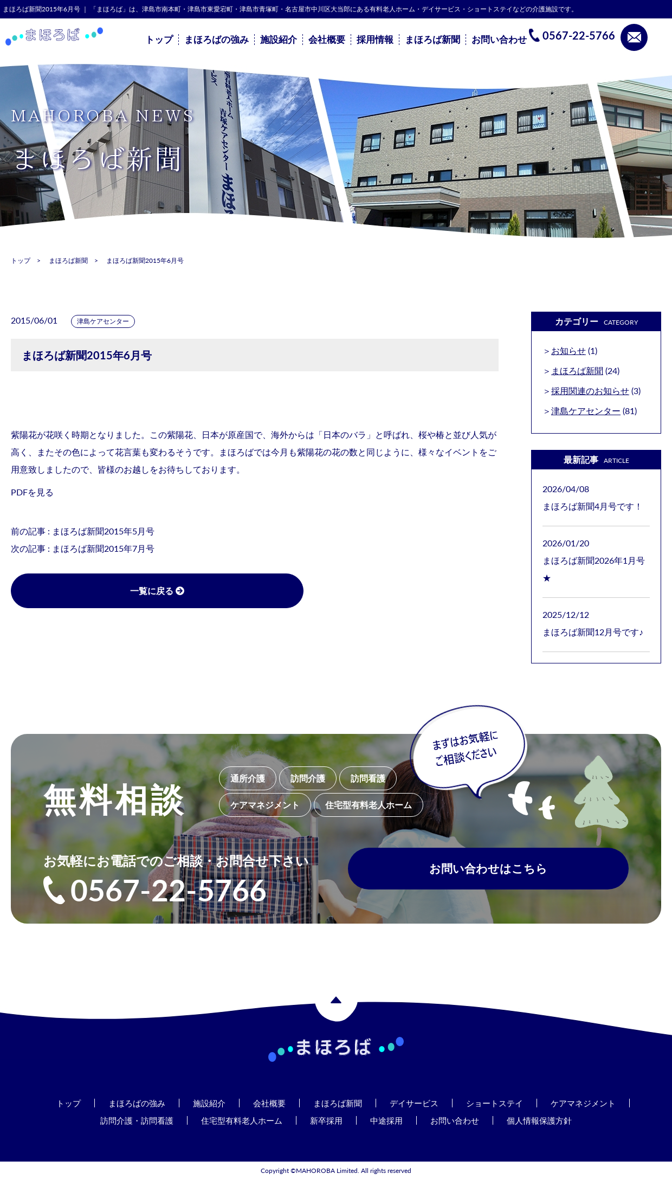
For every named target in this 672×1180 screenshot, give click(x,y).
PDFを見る (32, 492)
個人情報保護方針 (548, 1120)
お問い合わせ (499, 39)
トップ (159, 39)
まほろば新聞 (432, 39)
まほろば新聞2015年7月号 (103, 548)
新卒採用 (326, 1120)
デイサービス (416, 1103)
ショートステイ (500, 1103)
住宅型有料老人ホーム (238, 1120)
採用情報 (375, 39)
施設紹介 (278, 39)
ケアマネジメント (593, 1103)
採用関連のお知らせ (590, 390)
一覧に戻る (119, 590)
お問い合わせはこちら (488, 871)
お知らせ (568, 350)
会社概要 (326, 39)
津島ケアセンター (103, 321)
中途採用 (389, 1120)
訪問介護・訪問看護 (128, 1120)
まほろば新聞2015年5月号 (103, 531)
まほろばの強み (216, 39)
